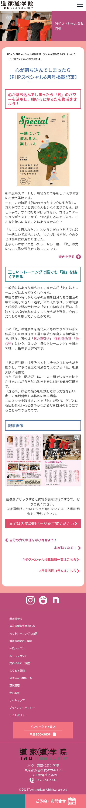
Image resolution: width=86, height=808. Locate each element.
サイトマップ (17, 700)
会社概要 (14, 693)
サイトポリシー (18, 715)
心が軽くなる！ (65, 548)
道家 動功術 (62, 339)
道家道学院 (15, 618)
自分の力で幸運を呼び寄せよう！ (33, 540)
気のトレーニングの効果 (23, 633)
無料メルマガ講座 (19, 663)
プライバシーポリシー (22, 707)
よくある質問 (17, 670)
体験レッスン (17, 648)
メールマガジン (18, 655)
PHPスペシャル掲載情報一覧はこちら (51, 559)
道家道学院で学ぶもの (22, 626)
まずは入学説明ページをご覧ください (41, 523)
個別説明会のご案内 (20, 641)
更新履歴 (14, 685)
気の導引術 (41, 339)
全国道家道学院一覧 (20, 678)
